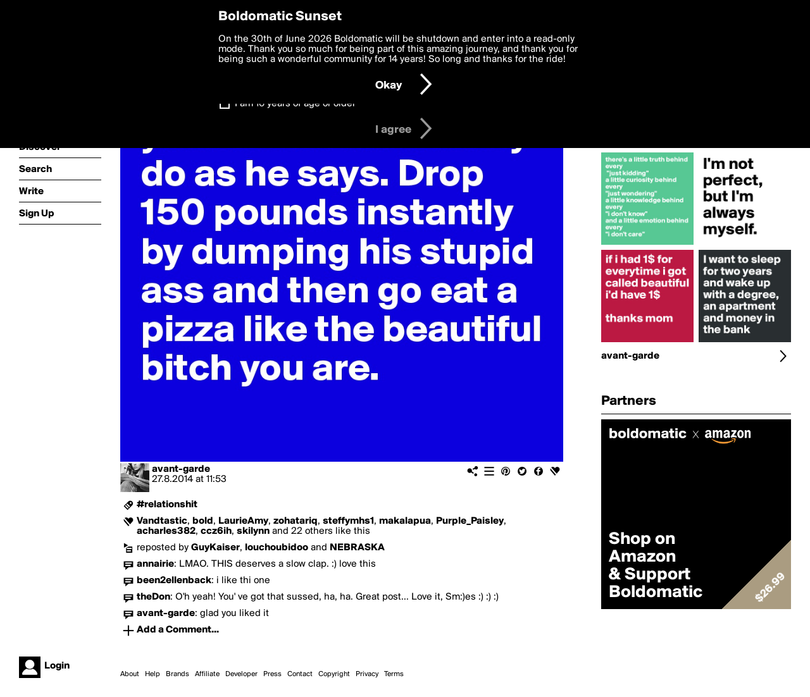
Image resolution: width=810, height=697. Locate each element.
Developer (241, 674)
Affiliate (207, 674)
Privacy (367, 674)
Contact (300, 674)
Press (272, 674)
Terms (394, 674)
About (129, 674)
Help (152, 674)
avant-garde (181, 469)
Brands (177, 674)
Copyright (334, 674)
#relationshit (167, 505)
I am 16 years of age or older (295, 104)
